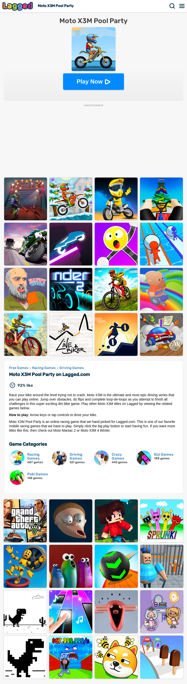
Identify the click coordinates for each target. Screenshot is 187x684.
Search (172, 6)
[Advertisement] (93, 141)
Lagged (18, 6)
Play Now (90, 81)
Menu (182, 6)
